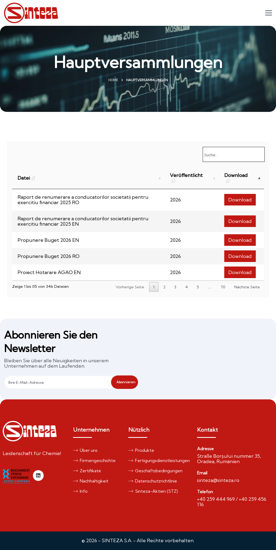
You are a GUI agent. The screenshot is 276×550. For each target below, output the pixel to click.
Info (80, 491)
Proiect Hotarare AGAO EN (49, 272)
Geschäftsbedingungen (155, 471)
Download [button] (240, 200)
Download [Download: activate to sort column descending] (236, 175)
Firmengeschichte (94, 460)
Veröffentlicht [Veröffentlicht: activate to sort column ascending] (186, 175)
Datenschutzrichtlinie (152, 481)
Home (113, 80)
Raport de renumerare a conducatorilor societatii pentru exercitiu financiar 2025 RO (83, 199)
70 (223, 287)
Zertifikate (87, 471)
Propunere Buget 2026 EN (48, 240)
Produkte (141, 450)
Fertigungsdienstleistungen (156, 460)
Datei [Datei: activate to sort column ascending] (24, 178)
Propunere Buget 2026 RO (49, 256)
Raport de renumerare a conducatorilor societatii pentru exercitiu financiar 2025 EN (83, 221)
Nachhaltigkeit (90, 481)
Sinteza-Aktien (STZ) (153, 491)
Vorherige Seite (130, 287)
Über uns (85, 450)
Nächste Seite (247, 287)
